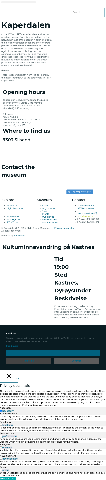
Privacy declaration (64, 228)
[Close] (9, 376)
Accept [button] (53, 352)
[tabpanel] (53, 418)
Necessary (8, 411)
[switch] (1, 425)
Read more (12, 346)
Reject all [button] (29, 360)
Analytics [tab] (5, 444)
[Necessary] (1, 411)
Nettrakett (19, 235)
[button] (18, 2)
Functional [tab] (5, 422)
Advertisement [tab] (8, 455)
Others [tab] (3, 467)
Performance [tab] (7, 433)
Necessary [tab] (5, 408)
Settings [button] (76, 360)
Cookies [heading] (11, 333)
